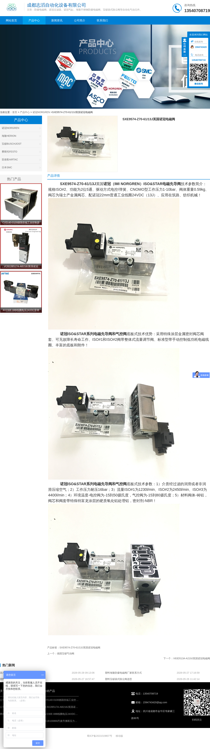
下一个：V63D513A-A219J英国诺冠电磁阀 (186, 658)
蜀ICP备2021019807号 (99, 735)
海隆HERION (21, 135)
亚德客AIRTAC (21, 159)
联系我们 (102, 20)
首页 (14, 112)
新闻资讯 (56, 20)
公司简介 (79, 20)
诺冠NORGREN (41, 112)
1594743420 (199, 47)
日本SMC (21, 167)
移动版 (119, 735)
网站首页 (11, 20)
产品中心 (34, 20)
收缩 (185, 47)
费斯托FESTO (21, 151)
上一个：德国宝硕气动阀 (60, 653)
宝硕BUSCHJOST (21, 143)
